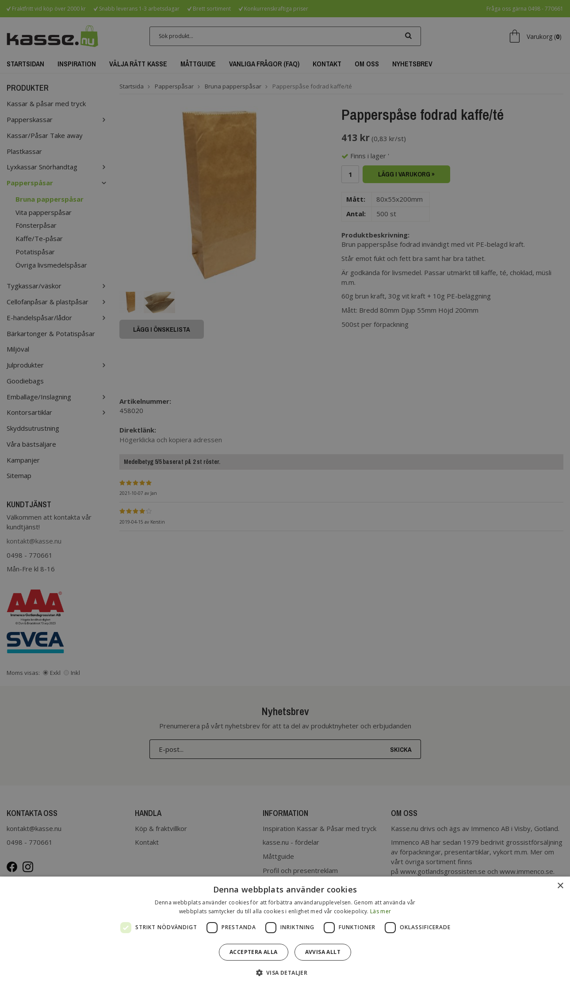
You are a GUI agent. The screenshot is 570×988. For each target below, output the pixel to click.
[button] (285, 972)
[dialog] (285, 932)
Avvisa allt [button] (322, 952)
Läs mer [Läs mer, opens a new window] (380, 911)
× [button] (560, 886)
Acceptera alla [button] (254, 952)
